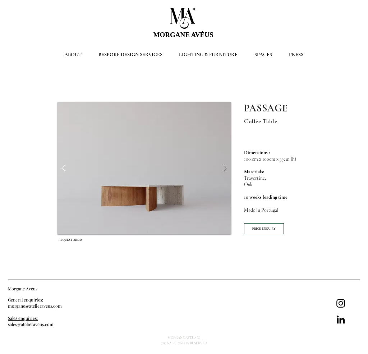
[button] (144, 168)
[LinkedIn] (340, 319)
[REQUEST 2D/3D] (70, 239)
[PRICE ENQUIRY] (264, 228)
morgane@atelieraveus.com (35, 306)
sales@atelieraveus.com (31, 324)
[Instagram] (340, 303)
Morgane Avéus (23, 288)
